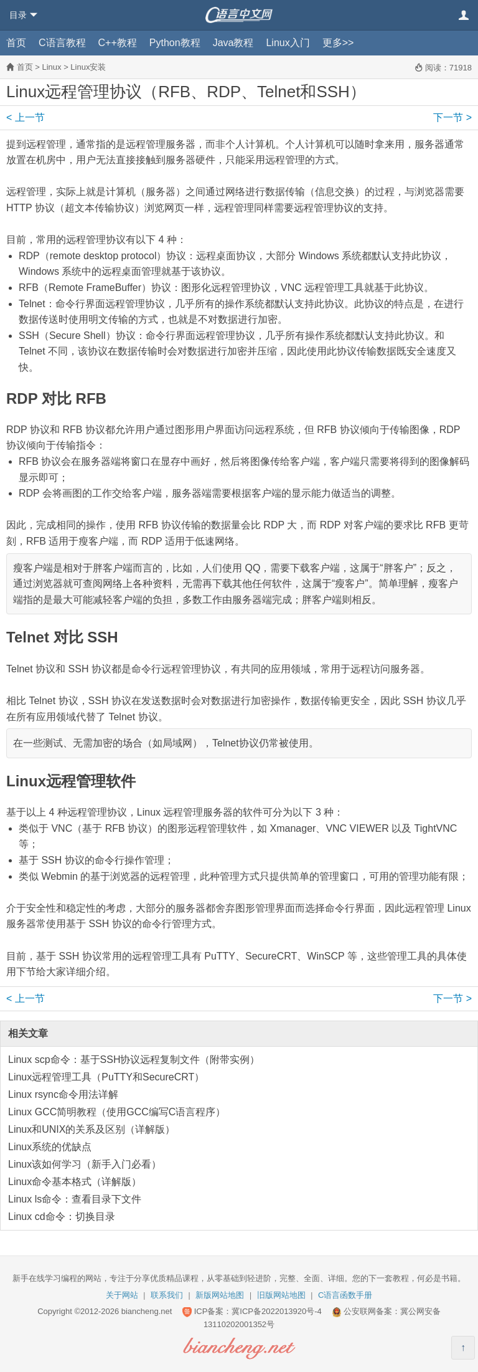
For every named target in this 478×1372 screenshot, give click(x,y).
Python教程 (174, 42)
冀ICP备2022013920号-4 (277, 1311)
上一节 (25, 117)
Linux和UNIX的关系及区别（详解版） (91, 1129)
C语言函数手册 (345, 1295)
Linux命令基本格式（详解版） (74, 1181)
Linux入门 (287, 42)
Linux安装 (88, 67)
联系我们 (167, 1295)
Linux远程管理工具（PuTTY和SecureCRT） (106, 1077)
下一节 (452, 117)
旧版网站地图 (281, 1295)
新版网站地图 (219, 1295)
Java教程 (233, 42)
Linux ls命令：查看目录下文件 (74, 1199)
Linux (51, 67)
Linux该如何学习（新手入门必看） (84, 1164)
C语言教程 (62, 42)
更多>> (338, 42)
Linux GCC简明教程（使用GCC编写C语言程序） (116, 1112)
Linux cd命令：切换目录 (61, 1216)
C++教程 (117, 42)
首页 (16, 42)
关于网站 (122, 1295)
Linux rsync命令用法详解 (63, 1094)
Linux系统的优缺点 (49, 1146)
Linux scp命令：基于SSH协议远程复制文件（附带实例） (134, 1059)
